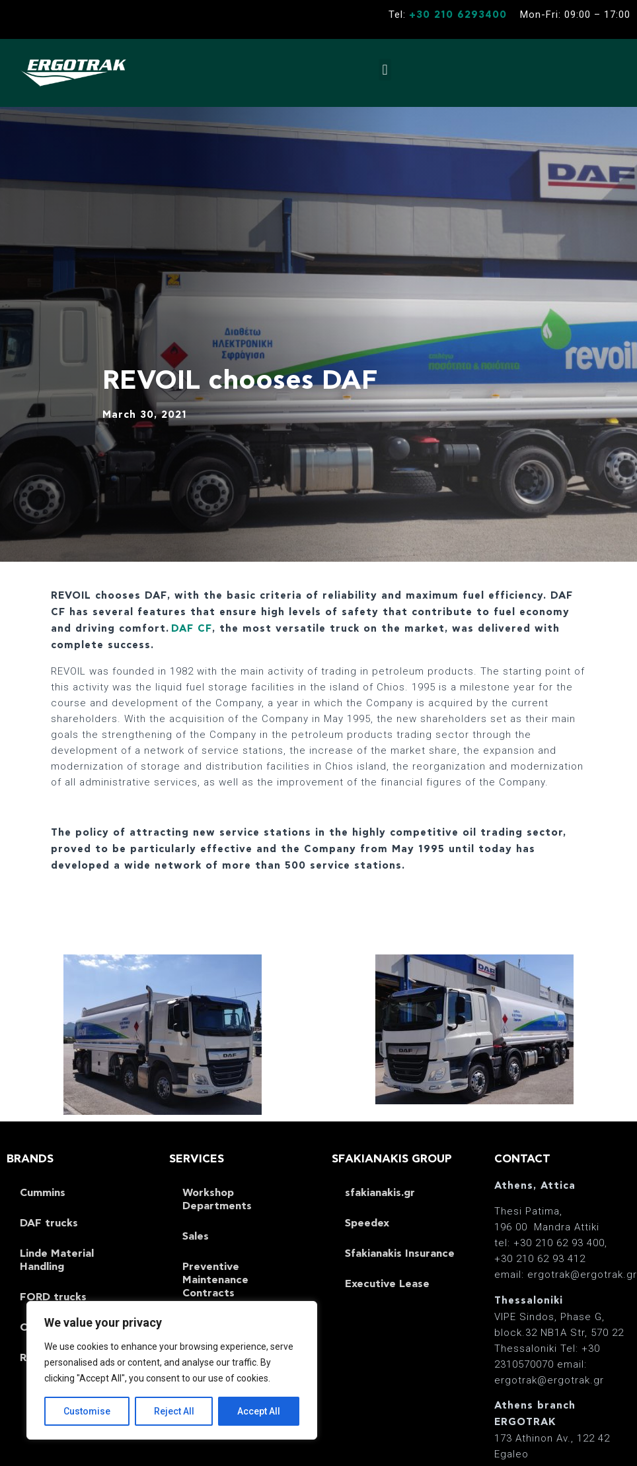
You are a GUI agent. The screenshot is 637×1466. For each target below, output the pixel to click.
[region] (171, 1370)
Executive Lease (387, 1284)
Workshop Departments (217, 1199)
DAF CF (191, 629)
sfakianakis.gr (380, 1192)
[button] (385, 70)
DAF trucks (49, 1223)
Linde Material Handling (57, 1260)
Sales (195, 1236)
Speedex (367, 1223)
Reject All (174, 1411)
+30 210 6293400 (458, 15)
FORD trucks (53, 1297)
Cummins (42, 1192)
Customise (86, 1411)
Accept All (258, 1411)
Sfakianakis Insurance (400, 1253)
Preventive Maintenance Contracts (215, 1279)
